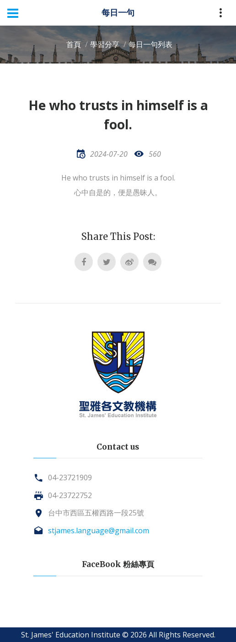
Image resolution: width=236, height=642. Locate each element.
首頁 (73, 44)
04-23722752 (70, 495)
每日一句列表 (150, 44)
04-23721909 (70, 477)
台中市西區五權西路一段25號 (96, 513)
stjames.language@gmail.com (98, 530)
